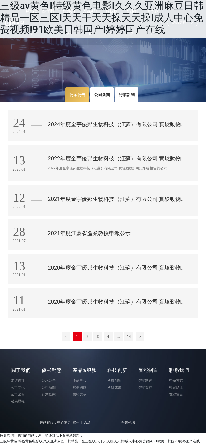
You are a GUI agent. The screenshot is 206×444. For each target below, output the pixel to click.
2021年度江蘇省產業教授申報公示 (89, 233)
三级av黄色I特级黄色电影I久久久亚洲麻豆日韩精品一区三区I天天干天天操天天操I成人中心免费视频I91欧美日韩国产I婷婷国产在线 (100, 441)
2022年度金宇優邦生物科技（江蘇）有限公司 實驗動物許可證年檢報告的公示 (107, 168)
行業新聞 (127, 94)
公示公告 (77, 94)
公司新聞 (102, 94)
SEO (87, 422)
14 (129, 337)
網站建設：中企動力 (55, 422)
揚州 (76, 422)
